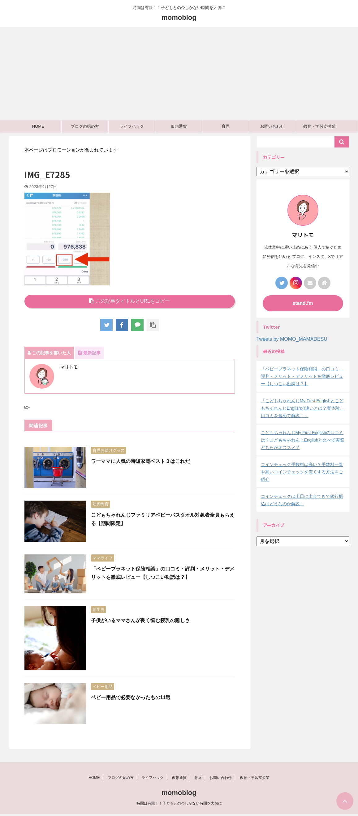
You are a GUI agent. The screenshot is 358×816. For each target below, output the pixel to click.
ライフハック (132, 126)
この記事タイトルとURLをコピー (129, 301)
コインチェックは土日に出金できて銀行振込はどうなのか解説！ (302, 500)
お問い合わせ (272, 126)
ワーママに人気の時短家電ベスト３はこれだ (140, 461)
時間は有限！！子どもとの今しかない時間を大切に (179, 805)
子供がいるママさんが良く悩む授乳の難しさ (140, 620)
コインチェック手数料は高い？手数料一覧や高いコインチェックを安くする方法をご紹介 (302, 472)
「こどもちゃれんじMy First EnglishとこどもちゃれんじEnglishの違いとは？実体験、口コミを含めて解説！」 (302, 408)
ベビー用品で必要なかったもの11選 (131, 697)
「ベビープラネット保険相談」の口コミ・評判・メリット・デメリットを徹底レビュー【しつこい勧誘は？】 (302, 376)
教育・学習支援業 (319, 126)
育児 (226, 126)
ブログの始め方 (85, 126)
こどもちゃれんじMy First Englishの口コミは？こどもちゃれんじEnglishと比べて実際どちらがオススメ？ (302, 440)
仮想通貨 (179, 126)
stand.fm (303, 303)
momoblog (179, 17)
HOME (38, 126)
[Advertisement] (179, 73)
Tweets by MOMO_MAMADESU (292, 339)
